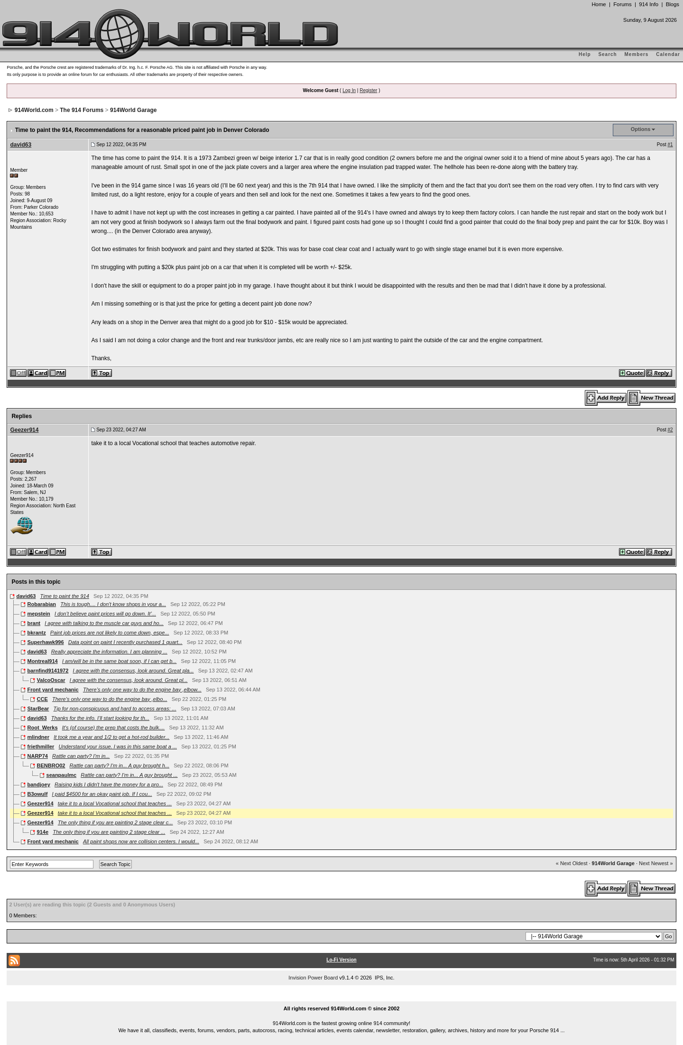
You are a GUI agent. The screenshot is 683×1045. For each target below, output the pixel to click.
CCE (42, 699)
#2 (670, 429)
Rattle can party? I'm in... (81, 756)
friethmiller (41, 746)
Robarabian (42, 604)
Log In (349, 90)
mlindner (38, 737)
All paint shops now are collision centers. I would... (141, 841)
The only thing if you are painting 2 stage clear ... (109, 832)
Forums (622, 4)
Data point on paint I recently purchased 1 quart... (125, 642)
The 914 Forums (81, 110)
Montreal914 (43, 661)
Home (598, 4)
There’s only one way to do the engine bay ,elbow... (142, 689)
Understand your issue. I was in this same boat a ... (118, 746)
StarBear (38, 708)
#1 (670, 144)
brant (34, 623)
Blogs (672, 4)
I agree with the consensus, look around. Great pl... (129, 680)
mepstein (39, 613)
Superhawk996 (46, 642)
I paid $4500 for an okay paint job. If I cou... (102, 794)
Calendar (668, 54)
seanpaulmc (61, 775)
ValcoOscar (51, 680)
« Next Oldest (572, 863)
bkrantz (37, 632)
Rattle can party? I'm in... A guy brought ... (129, 775)
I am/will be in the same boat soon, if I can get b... (119, 661)
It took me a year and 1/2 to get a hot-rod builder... (111, 737)
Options (641, 129)
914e (42, 832)
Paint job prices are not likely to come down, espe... (109, 632)
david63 (20, 144)
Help (585, 54)
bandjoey (39, 784)
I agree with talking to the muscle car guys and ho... (104, 623)
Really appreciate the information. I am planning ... (109, 651)
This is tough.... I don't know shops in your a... (113, 604)
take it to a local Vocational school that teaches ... (115, 803)
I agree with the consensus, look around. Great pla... (133, 670)
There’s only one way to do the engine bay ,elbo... (109, 699)
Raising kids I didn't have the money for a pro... (109, 784)
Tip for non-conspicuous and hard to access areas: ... (115, 708)
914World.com (34, 110)
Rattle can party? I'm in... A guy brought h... (119, 765)
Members (637, 54)
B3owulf (38, 794)
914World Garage (133, 110)
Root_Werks (43, 727)
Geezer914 (24, 430)
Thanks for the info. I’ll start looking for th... (100, 718)
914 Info (648, 4)
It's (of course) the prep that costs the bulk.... (113, 727)
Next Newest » (656, 863)
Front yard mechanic (53, 689)
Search (607, 54)
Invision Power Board (313, 977)
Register (368, 90)
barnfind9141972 (48, 670)
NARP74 (38, 756)
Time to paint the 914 (64, 596)
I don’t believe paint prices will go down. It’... (105, 613)
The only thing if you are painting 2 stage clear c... (115, 822)
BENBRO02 (51, 765)
